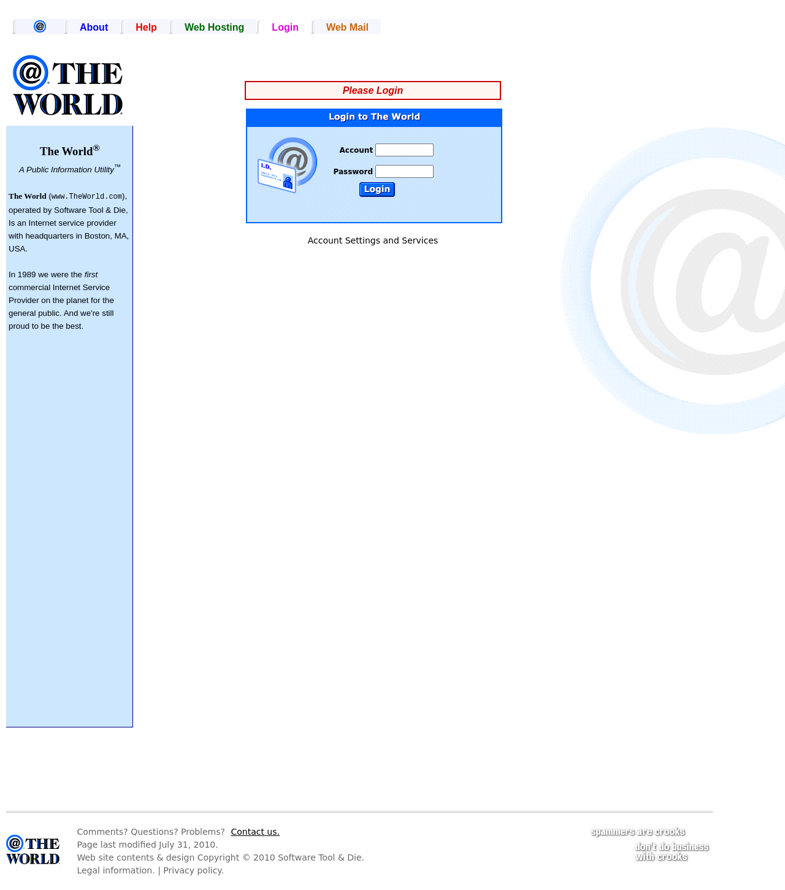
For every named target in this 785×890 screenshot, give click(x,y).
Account (358, 150)
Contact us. (255, 832)
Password (354, 171)
